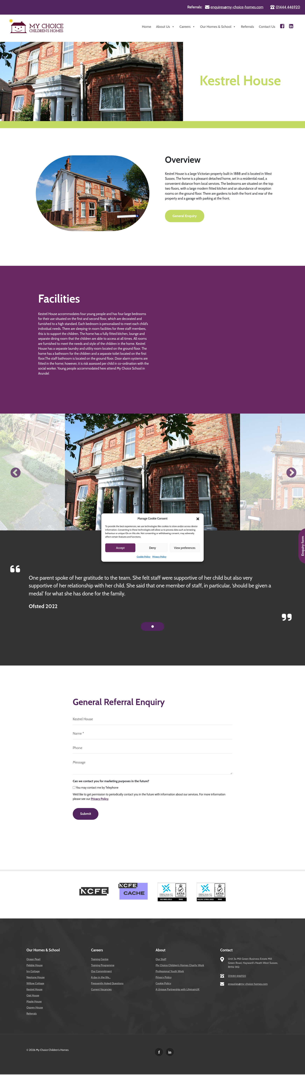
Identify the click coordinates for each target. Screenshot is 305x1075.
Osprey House (34, 1008)
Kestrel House (34, 990)
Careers (187, 27)
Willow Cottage (35, 984)
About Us (165, 27)
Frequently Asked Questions (107, 984)
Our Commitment (101, 972)
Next (290, 472)
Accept (120, 547)
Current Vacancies (101, 990)
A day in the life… (100, 978)
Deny (152, 547)
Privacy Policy (159, 556)
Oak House (32, 996)
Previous (14, 472)
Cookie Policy (143, 556)
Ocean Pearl (33, 959)
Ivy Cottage (33, 972)
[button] (198, 518)
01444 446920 (288, 7)
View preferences (184, 547)
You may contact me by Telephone (97, 787)
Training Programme (102, 966)
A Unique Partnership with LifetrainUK (177, 990)
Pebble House (34, 966)
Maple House (34, 1002)
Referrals (247, 27)
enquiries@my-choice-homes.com (248, 984)
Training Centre (99, 959)
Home (146, 27)
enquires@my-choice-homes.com (236, 7)
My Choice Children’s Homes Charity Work (180, 966)
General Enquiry (185, 216)
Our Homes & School (218, 27)
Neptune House (35, 978)
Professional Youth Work (170, 972)
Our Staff (161, 959)
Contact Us (267, 27)
